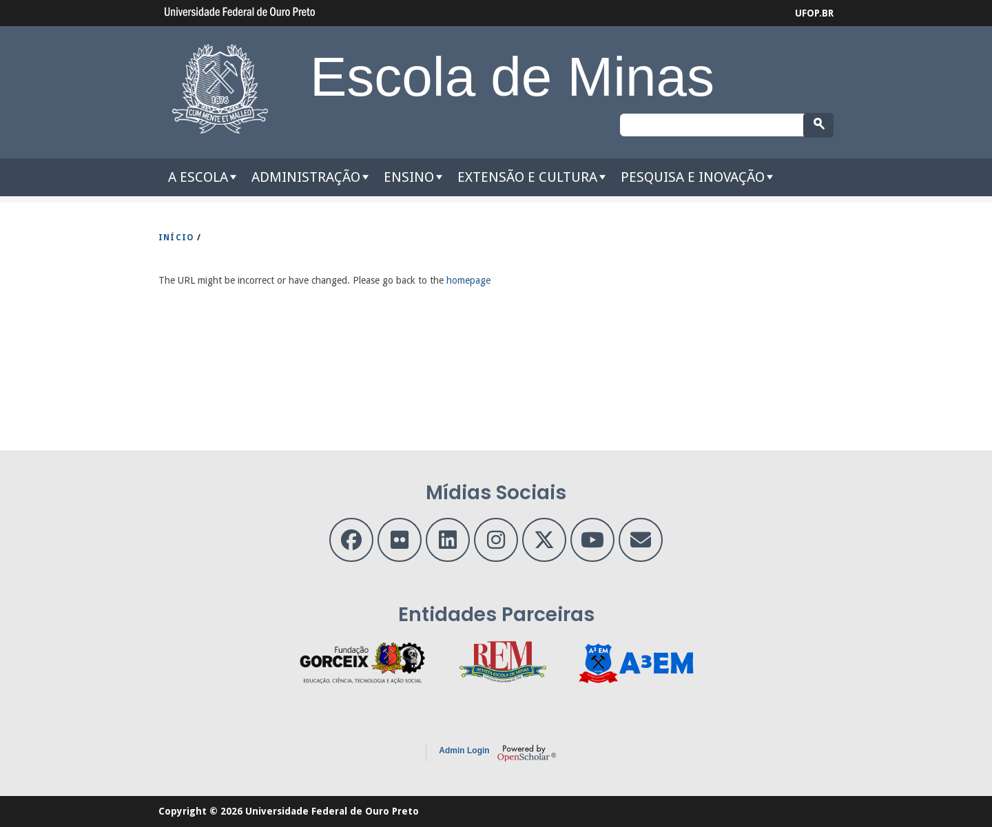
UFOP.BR (814, 13)
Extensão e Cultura (527, 177)
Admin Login (464, 750)
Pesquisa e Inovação (693, 177)
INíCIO (176, 237)
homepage (468, 280)
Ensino (409, 177)
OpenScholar (526, 753)
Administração (305, 177)
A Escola (198, 177)
